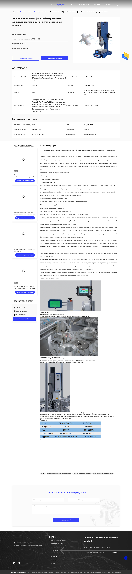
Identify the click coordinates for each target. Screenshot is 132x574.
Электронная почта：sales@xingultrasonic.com (28, 545)
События (96, 5)
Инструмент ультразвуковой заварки (38, 12)
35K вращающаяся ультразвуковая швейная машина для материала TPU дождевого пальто (25, 177)
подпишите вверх (114, 552)
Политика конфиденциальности (20, 572)
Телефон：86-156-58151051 (23, 542)
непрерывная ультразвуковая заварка (59, 473)
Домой (16, 12)
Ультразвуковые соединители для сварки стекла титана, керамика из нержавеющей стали (24, 214)
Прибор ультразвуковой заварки (103, 473)
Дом (51, 5)
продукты (23, 12)
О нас (71, 5)
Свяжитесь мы (83, 5)
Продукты (60, 5)
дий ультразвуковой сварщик (82, 473)
